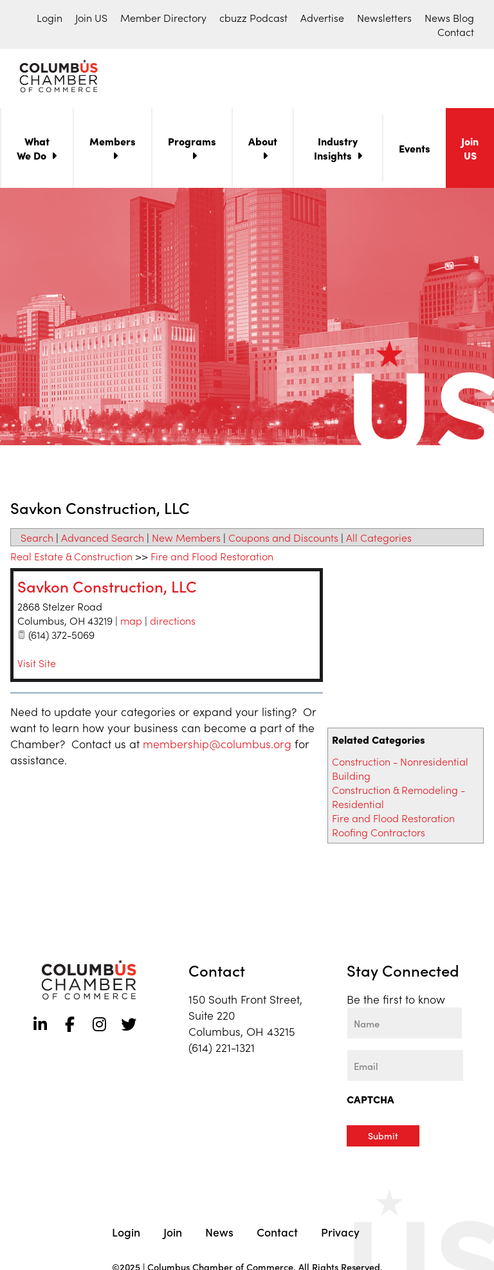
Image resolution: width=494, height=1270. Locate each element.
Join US (91, 17)
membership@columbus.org (217, 746)
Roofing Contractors (378, 834)
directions (173, 623)
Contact (455, 31)
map (131, 623)
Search (37, 540)
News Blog (449, 17)
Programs (192, 143)
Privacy (340, 1234)
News (219, 1234)
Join (172, 1234)
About (262, 143)
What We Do (33, 150)
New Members (186, 540)
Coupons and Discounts (283, 540)
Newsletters (384, 17)
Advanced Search (102, 540)
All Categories (379, 540)
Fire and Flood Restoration (393, 820)
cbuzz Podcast (253, 17)
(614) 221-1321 (221, 1050)
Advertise (322, 17)
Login (49, 17)
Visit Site (36, 665)
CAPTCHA (370, 1101)
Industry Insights (336, 150)
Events (414, 150)
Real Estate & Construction (71, 558)
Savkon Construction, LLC (107, 588)
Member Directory (163, 17)
